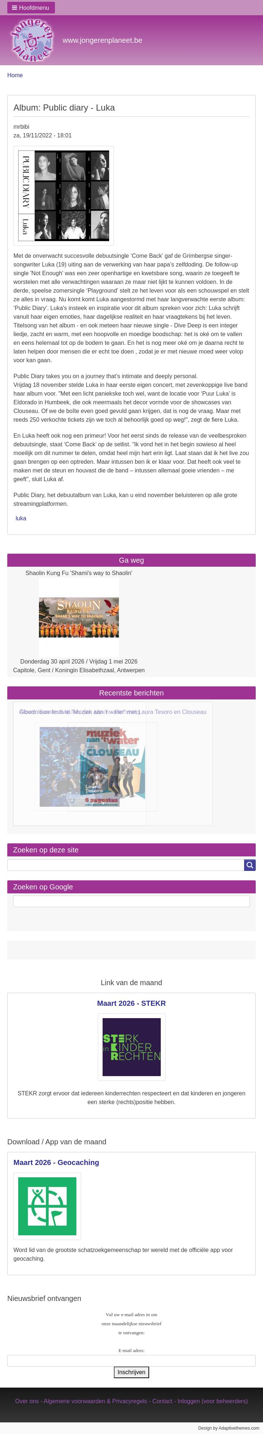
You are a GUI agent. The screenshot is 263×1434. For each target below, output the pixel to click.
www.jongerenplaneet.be (102, 40)
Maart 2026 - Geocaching (56, 1162)
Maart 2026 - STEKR (131, 1003)
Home (15, 75)
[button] (31, 7)
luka (21, 518)
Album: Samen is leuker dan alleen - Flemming (79, 712)
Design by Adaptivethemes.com (228, 1428)
